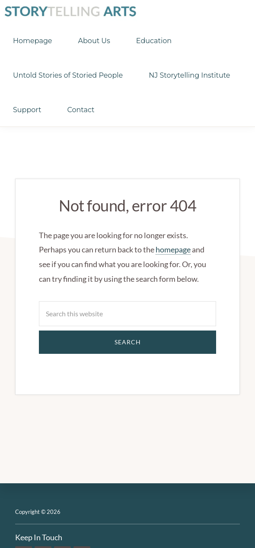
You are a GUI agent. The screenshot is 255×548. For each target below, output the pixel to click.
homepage (173, 249)
